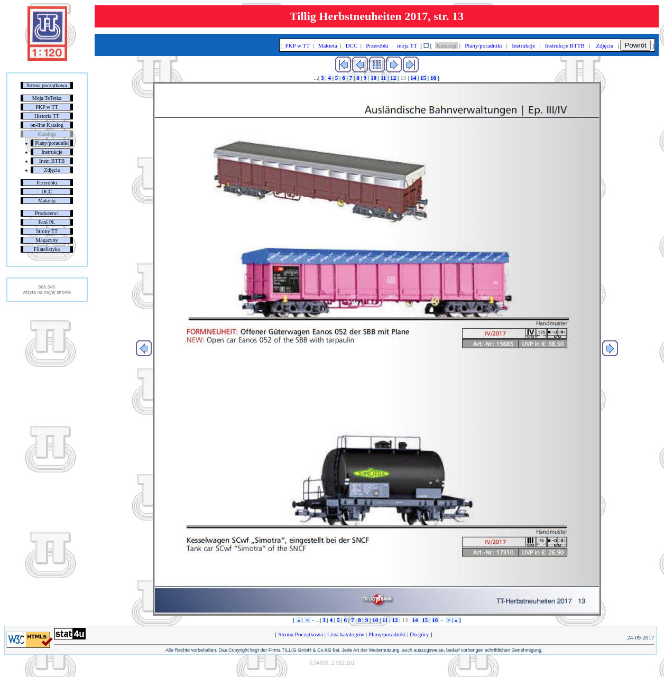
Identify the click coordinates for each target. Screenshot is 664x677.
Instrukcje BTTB (564, 45)
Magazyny (46, 240)
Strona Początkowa (301, 634)
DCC (46, 191)
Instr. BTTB (51, 161)
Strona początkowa (46, 85)
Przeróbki (46, 183)
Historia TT (46, 116)
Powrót (635, 45)
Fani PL (47, 222)
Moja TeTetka (46, 98)
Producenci (47, 213)
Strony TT (47, 231)
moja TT (406, 45)
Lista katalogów (346, 634)
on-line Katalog (46, 125)
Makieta (47, 200)
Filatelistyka (47, 249)
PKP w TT (46, 107)
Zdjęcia (52, 170)
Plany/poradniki (52, 143)
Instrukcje (51, 152)
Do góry (419, 634)
